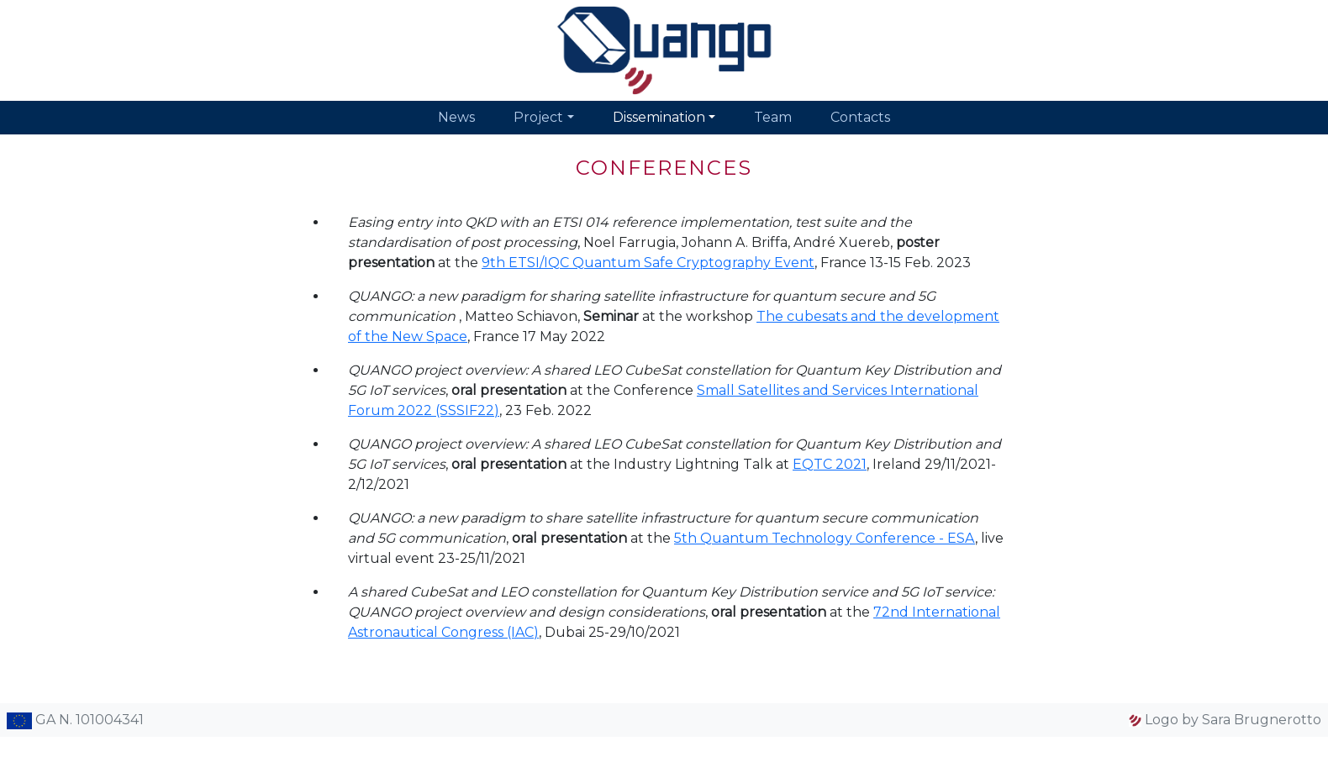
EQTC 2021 (830, 464)
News (456, 117)
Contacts (860, 117)
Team (773, 117)
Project (538, 117)
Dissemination (659, 117)
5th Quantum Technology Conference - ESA (824, 538)
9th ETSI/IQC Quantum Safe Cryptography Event (648, 263)
